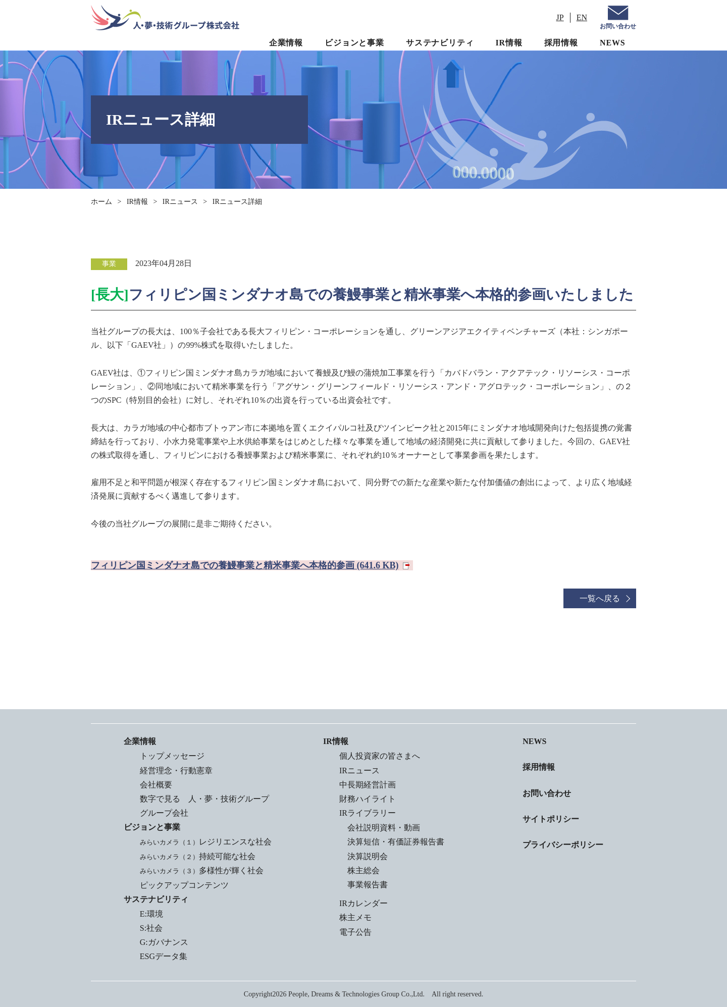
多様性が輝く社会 (202, 870)
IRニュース (180, 201)
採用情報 (561, 42)
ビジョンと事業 (354, 42)
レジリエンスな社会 (206, 841)
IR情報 (509, 42)
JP (560, 17)
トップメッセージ (172, 756)
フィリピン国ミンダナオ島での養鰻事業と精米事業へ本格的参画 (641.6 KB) (245, 565)
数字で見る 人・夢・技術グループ (204, 798)
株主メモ (355, 917)
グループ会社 (164, 813)
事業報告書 (367, 884)
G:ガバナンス (164, 942)
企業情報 (286, 42)
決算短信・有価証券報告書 (395, 841)
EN (582, 17)
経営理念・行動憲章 (176, 770)
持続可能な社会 (197, 856)
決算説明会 (367, 856)
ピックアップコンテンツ (184, 885)
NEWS (612, 42)
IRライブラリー (367, 813)
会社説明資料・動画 (383, 827)
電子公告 (355, 932)
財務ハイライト (367, 798)
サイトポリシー (551, 819)
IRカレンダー (363, 903)
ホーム (101, 201)
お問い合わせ (618, 26)
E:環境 (151, 914)
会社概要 (156, 784)
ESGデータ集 (163, 956)
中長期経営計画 (367, 784)
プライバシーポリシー (563, 844)
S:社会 (151, 928)
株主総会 (363, 870)
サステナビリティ (440, 42)
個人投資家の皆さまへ (379, 756)
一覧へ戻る (600, 598)
